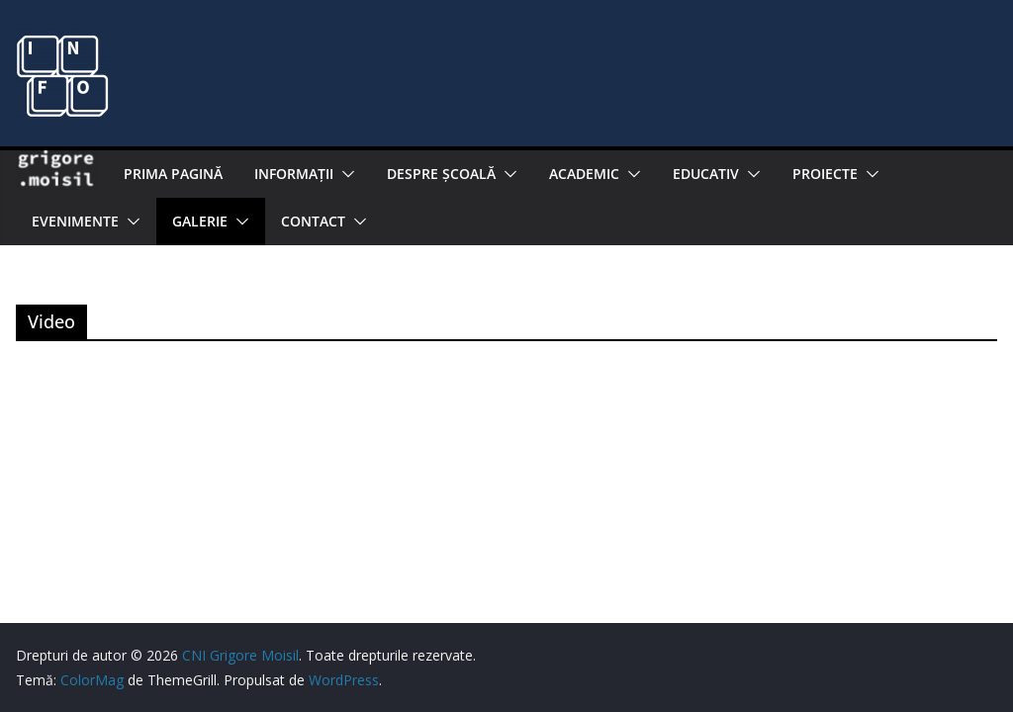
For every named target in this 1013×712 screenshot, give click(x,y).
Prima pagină (173, 173)
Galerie (200, 221)
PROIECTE (825, 173)
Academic (584, 173)
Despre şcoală (441, 173)
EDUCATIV (706, 173)
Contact (313, 221)
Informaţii (293, 173)
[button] (344, 174)
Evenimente (75, 221)
